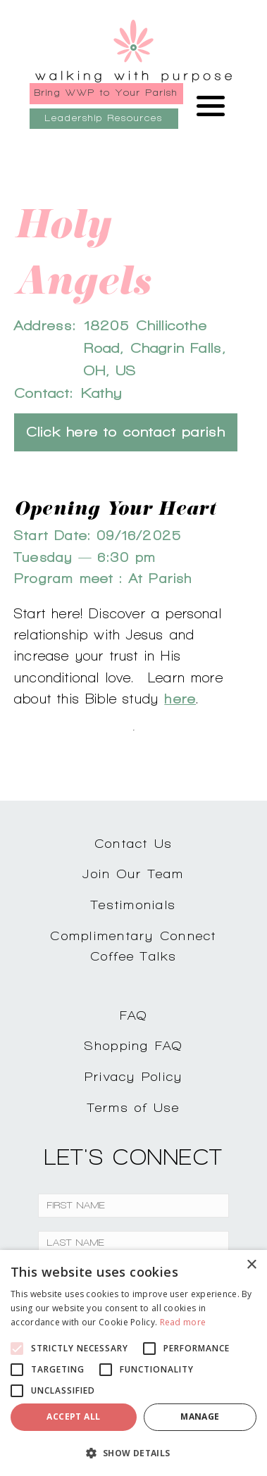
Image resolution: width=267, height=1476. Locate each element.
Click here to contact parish (125, 432)
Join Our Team (133, 873)
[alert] (133, 1363)
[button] (133, 1453)
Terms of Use (133, 1107)
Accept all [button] (73, 1416)
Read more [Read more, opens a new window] (183, 1322)
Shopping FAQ (134, 1045)
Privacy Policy (134, 1076)
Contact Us (133, 843)
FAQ (134, 1015)
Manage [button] (199, 1416)
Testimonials (133, 904)
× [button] (251, 1265)
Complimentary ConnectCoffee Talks (133, 946)
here (180, 699)
